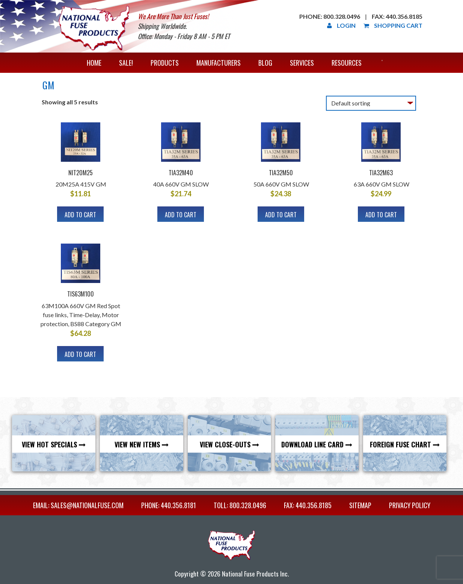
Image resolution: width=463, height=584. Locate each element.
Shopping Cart (392, 25)
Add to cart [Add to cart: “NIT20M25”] (80, 214)
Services (302, 63)
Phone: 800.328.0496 (329, 16)
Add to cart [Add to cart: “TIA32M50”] (281, 214)
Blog (265, 63)
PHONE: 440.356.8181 (168, 505)
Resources (347, 63)
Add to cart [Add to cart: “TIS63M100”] (80, 354)
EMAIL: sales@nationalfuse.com (78, 505)
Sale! (126, 63)
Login (341, 25)
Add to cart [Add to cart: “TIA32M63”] (381, 214)
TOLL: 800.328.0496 (240, 505)
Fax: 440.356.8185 (397, 16)
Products (165, 63)
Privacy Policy (409, 505)
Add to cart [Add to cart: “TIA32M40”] (180, 214)
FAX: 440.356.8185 (308, 505)
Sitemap (360, 505)
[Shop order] (371, 103)
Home (94, 63)
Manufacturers (218, 63)
